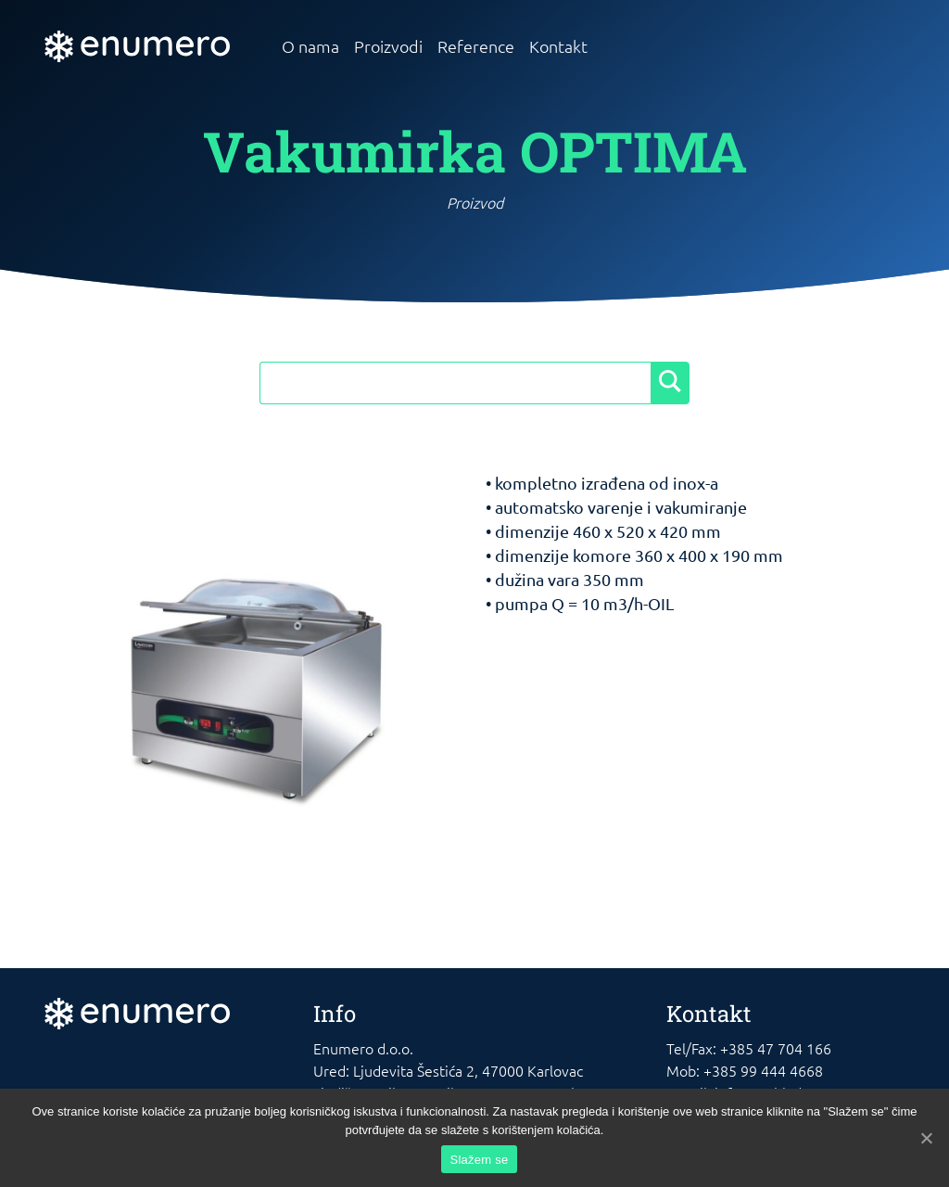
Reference (475, 46)
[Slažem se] (926, 1138)
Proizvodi (388, 46)
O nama (310, 46)
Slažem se (479, 1160)
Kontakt (558, 46)
